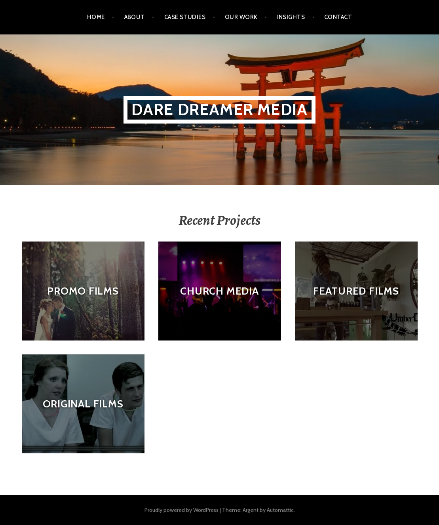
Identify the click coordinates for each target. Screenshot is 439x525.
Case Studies (184, 17)
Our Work (241, 17)
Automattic (280, 510)
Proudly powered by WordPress (181, 510)
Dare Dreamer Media (219, 109)
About (134, 17)
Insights (291, 17)
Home (96, 17)
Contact (338, 17)
